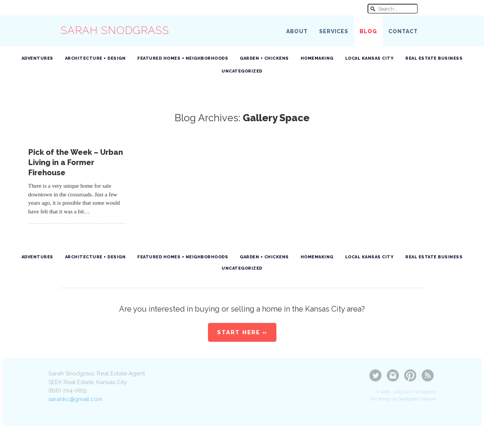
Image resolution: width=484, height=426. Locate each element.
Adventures (37, 58)
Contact (403, 31)
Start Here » (242, 332)
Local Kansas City (369, 58)
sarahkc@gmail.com (75, 399)
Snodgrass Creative (417, 399)
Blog (368, 31)
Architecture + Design (95, 58)
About (297, 31)
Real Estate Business (433, 58)
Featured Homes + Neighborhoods (182, 58)
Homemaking (317, 58)
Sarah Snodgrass (114, 30)
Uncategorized (242, 71)
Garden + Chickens (264, 58)
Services (333, 31)
